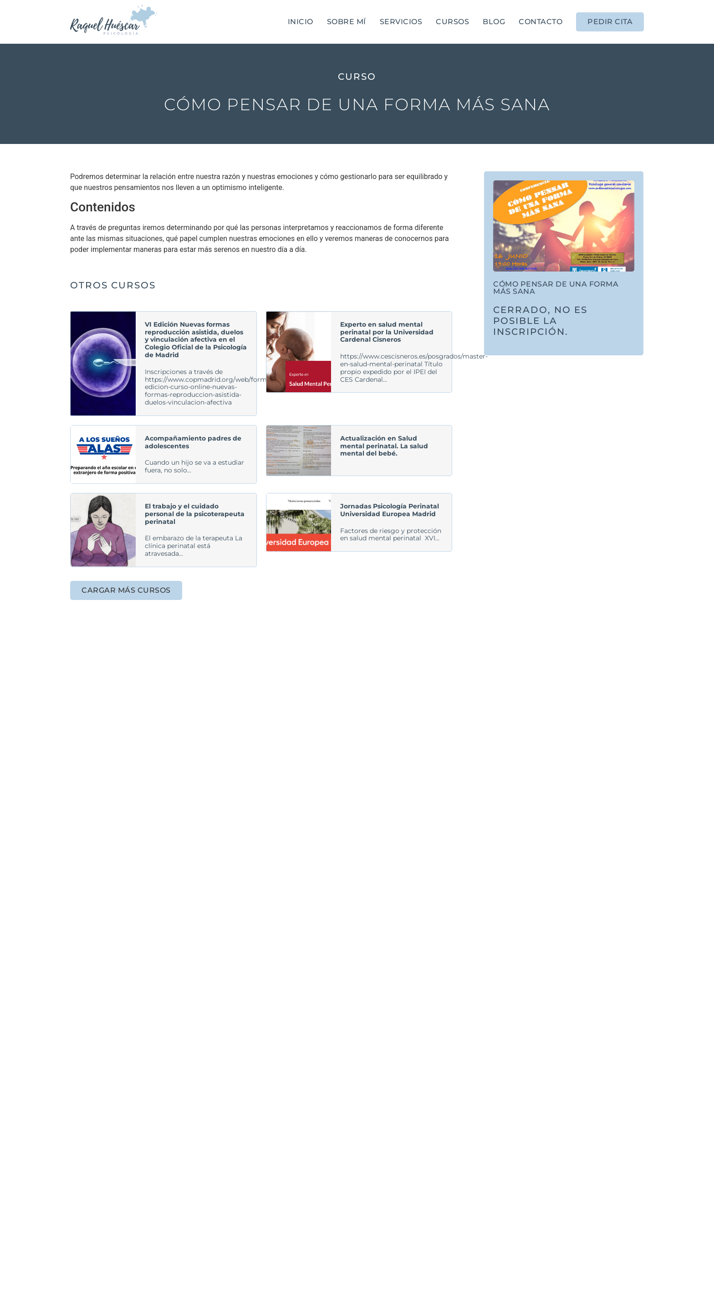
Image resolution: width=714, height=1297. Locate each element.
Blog (494, 21)
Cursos (452, 21)
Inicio (300, 21)
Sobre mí (346, 21)
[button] (126, 590)
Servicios (401, 21)
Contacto (540, 21)
